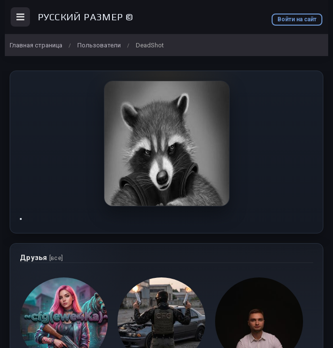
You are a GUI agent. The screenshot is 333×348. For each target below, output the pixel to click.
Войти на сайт (297, 19)
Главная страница (36, 45)
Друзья (41, 257)
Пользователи (99, 45)
